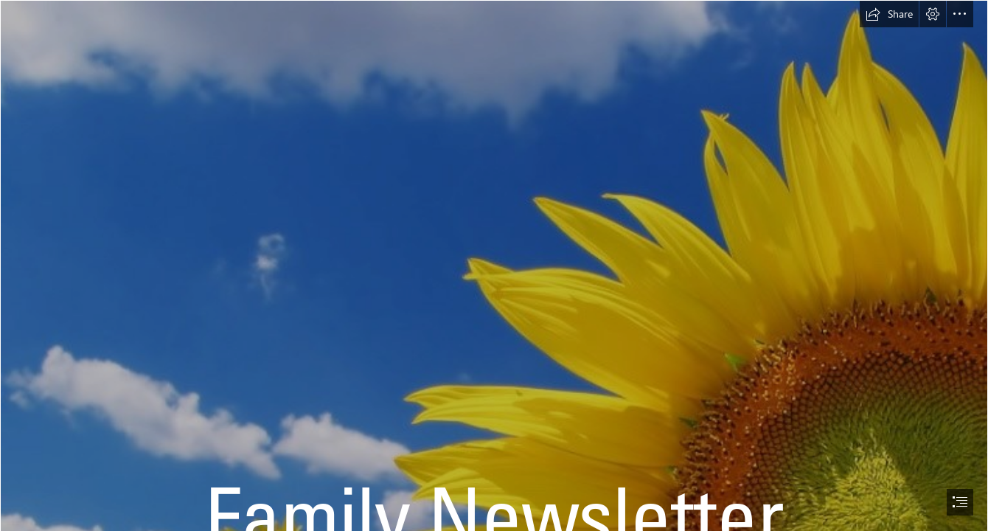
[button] (889, 14)
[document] (494, 265)
